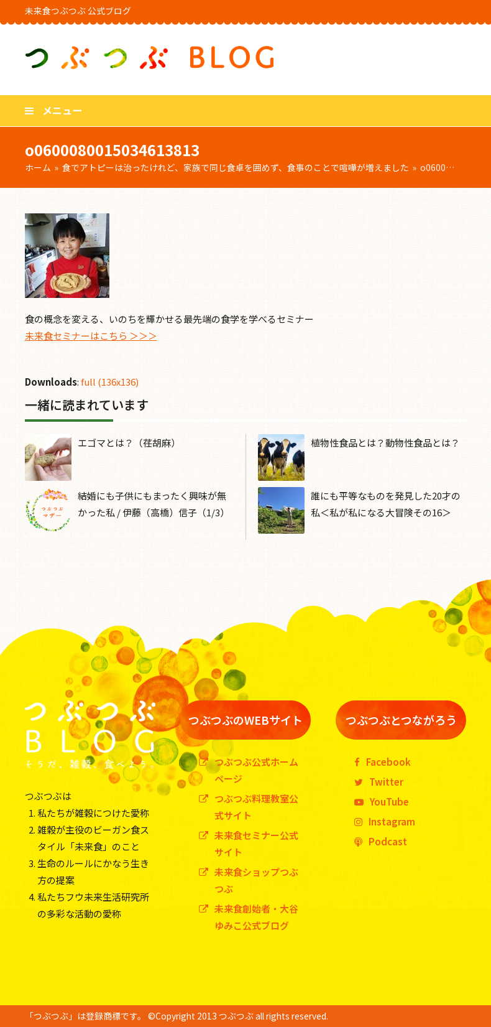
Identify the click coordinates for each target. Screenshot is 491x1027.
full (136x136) (110, 381)
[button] (53, 110)
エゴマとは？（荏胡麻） (129, 442)
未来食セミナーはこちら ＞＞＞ (91, 335)
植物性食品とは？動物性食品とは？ (385, 442)
